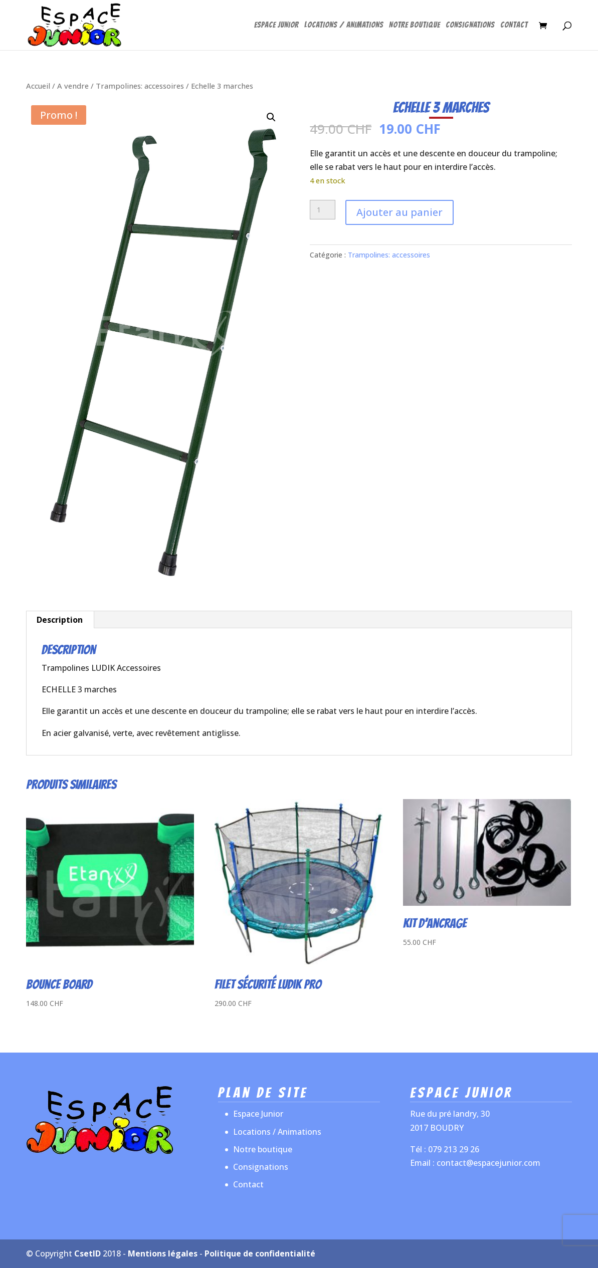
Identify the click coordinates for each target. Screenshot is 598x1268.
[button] (271, 117)
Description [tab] (60, 619)
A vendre (73, 86)
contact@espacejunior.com (488, 1162)
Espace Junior (276, 25)
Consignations (470, 25)
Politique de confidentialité (260, 1253)
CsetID (87, 1253)
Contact (514, 25)
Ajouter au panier (399, 212)
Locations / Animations (343, 25)
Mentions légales (162, 1253)
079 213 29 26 (453, 1149)
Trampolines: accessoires (140, 86)
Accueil (38, 86)
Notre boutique (414, 25)
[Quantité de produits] (322, 210)
